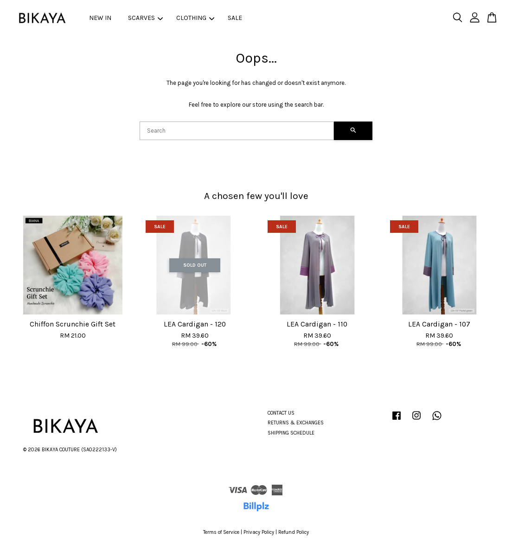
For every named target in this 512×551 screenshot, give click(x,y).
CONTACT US (281, 413)
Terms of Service (221, 532)
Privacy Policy (258, 532)
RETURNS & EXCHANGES (296, 423)
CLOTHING (195, 18)
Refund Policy (293, 532)
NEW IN (100, 18)
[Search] (237, 131)
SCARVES (145, 18)
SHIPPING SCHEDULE (291, 433)
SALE (235, 18)
